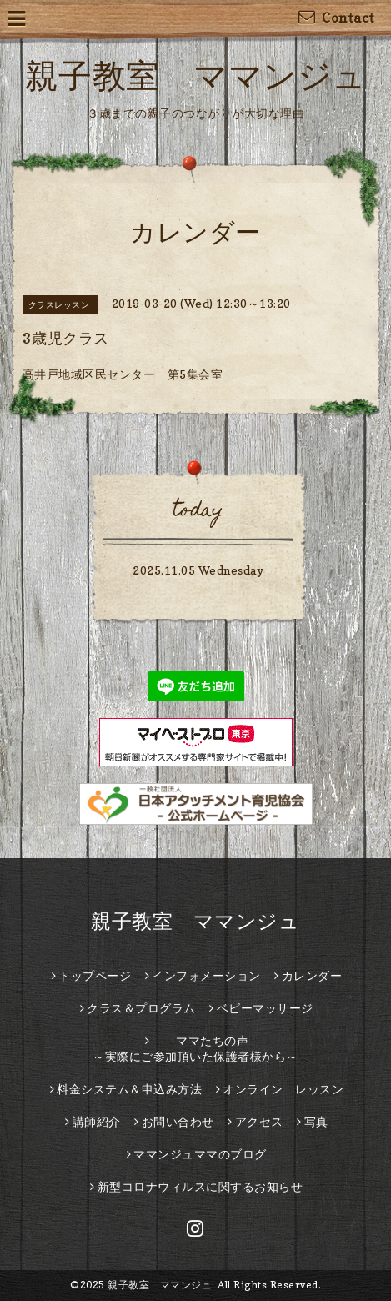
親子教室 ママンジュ (196, 75)
